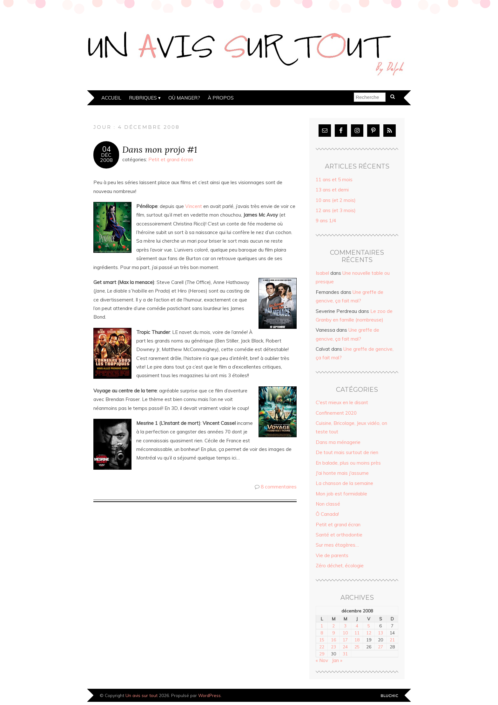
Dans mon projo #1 (159, 149)
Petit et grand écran (170, 159)
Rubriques (143, 98)
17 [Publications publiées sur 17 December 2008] (345, 639)
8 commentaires (279, 487)
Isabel (322, 273)
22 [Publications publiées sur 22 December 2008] (321, 646)
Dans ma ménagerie (338, 442)
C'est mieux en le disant (342, 402)
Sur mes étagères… (337, 545)
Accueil (111, 98)
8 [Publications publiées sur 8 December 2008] (321, 632)
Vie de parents (332, 555)
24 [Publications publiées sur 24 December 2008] (345, 646)
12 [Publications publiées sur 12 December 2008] (368, 632)
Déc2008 (106, 157)
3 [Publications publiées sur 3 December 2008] (345, 625)
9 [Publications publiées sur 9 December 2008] (333, 632)
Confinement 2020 (336, 413)
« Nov (322, 660)
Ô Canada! (327, 514)
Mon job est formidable (341, 494)
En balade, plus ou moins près (348, 463)
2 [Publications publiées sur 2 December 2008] (333, 625)
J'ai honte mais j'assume (342, 473)
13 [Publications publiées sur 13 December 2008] (380, 632)
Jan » (337, 660)
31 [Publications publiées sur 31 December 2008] (345, 653)
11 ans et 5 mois (334, 179)
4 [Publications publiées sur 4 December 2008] (357, 625)
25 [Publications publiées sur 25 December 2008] (357, 646)
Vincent (193, 206)
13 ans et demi (332, 190)
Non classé (328, 504)
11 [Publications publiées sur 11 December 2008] (357, 632)
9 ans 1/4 (326, 221)
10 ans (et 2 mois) (336, 200)
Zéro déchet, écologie (340, 566)
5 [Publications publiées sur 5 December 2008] (368, 625)
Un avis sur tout (141, 695)
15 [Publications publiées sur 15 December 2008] (321, 639)
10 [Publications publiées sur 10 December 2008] (345, 632)
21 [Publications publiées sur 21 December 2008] (392, 639)
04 (106, 149)
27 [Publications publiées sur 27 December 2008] (380, 646)
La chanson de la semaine (344, 483)
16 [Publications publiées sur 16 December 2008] (333, 639)
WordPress (209, 695)
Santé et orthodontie (339, 535)
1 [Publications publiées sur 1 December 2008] (321, 625)
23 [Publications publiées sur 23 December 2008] (333, 646)
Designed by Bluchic (389, 696)
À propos (221, 98)
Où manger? (184, 98)
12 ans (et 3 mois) (336, 210)
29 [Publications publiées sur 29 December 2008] (321, 653)
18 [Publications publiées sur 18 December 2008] (357, 639)
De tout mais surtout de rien (347, 452)
